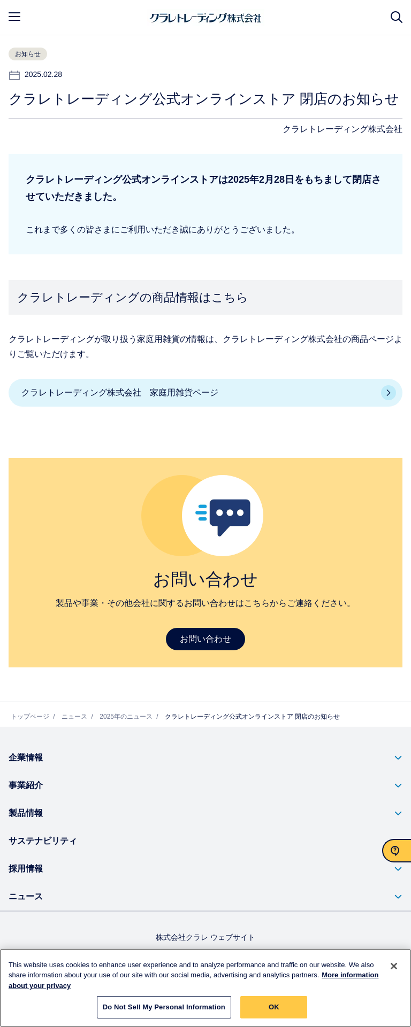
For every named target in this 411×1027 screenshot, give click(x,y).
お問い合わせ (205, 638)
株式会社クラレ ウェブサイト (205, 937)
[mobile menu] (14, 16)
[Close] (394, 966)
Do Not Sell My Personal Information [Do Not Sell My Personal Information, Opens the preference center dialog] (164, 1008)
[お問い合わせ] (396, 850)
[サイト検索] (396, 17)
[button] (205, 758)
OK (274, 1008)
